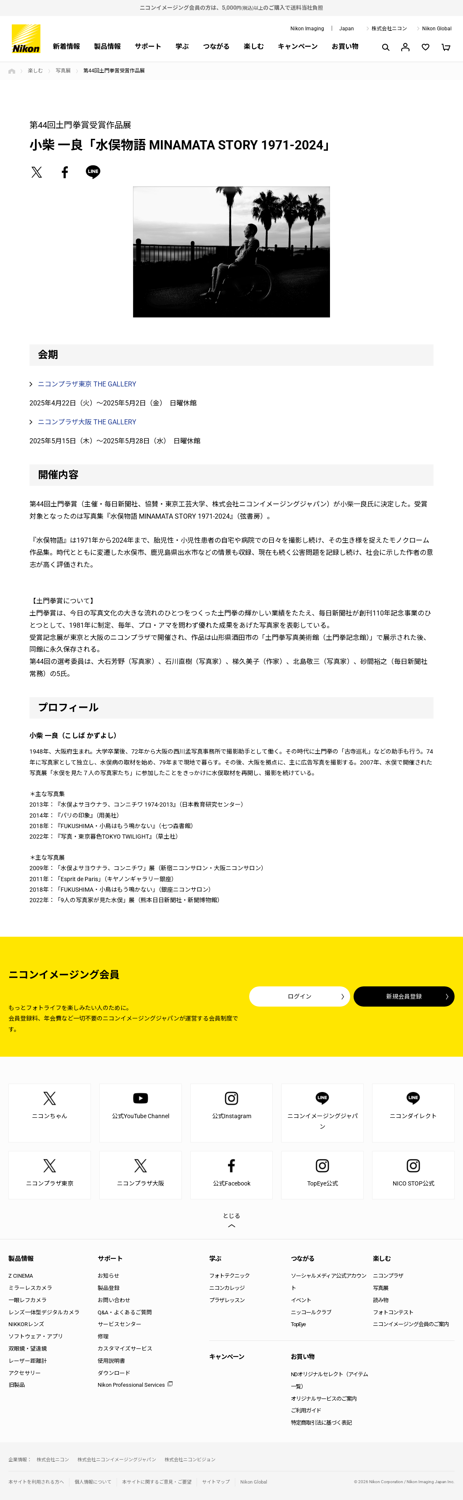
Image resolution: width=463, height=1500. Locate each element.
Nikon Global (437, 29)
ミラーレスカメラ (30, 1288)
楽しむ (254, 47)
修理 (103, 1336)
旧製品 (16, 1385)
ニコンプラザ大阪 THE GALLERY (87, 422)
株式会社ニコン (389, 29)
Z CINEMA (20, 1276)
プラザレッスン (227, 1300)
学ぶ (182, 47)
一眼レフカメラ (27, 1300)
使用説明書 (111, 1361)
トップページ (11, 71)
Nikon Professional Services (131, 1385)
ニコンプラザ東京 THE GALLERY (87, 384)
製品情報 (107, 47)
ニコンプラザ (388, 1276)
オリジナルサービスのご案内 (324, 1399)
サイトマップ (216, 1482)
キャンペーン (298, 47)
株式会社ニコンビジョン (190, 1460)
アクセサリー (24, 1373)
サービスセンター (119, 1324)
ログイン (299, 996)
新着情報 (66, 47)
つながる (216, 47)
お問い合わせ (114, 1300)
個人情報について (93, 1482)
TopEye (298, 1324)
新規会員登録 (404, 996)
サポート (148, 47)
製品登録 (109, 1288)
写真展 (63, 71)
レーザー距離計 (27, 1361)
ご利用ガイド (306, 1410)
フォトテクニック (229, 1276)
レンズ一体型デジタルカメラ (44, 1312)
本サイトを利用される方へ (36, 1482)
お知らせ (109, 1276)
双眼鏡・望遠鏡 (27, 1348)
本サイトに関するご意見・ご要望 (157, 1482)
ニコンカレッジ (227, 1288)
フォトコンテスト (393, 1312)
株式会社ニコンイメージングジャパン (116, 1460)
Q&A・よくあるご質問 (125, 1312)
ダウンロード (114, 1373)
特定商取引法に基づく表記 (321, 1423)
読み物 (380, 1300)
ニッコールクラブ (311, 1312)
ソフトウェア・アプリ (35, 1336)
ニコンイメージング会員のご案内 (411, 1324)
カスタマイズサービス (125, 1348)
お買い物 (345, 47)
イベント (301, 1300)
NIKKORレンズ (26, 1324)
